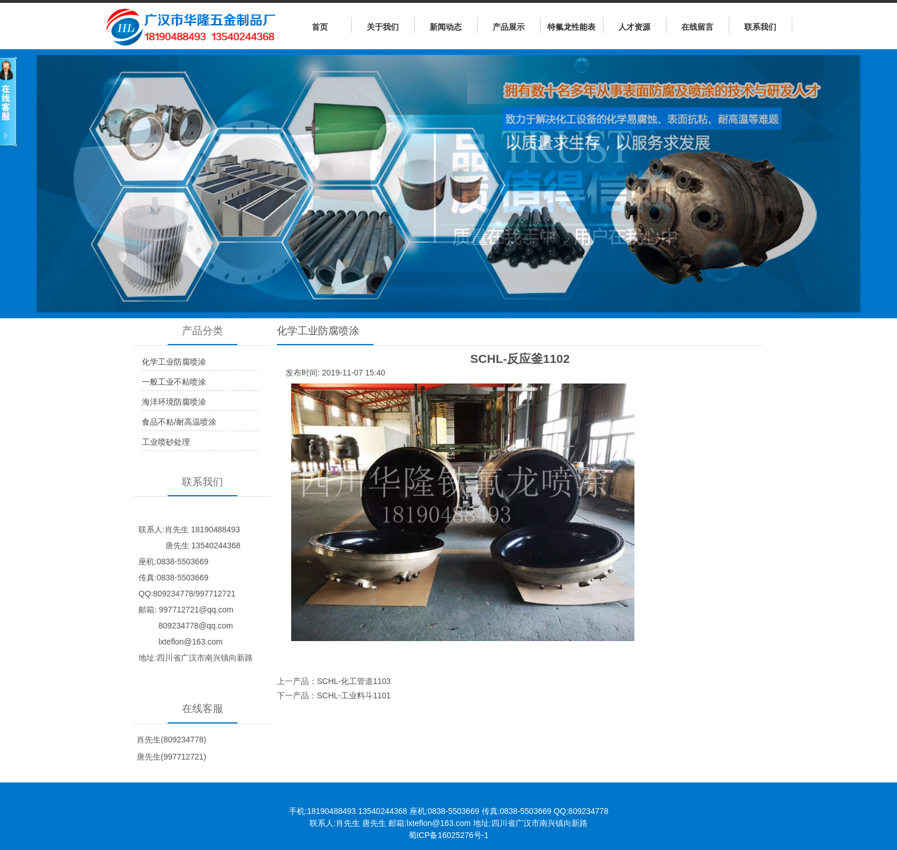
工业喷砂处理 (166, 441)
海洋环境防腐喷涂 (174, 401)
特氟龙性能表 (571, 26)
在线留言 (697, 26)
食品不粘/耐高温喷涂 (179, 421)
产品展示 (509, 26)
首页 (320, 26)
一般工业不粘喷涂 (174, 381)
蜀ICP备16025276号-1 (448, 835)
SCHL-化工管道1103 (354, 681)
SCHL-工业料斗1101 (354, 695)
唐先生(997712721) (171, 756)
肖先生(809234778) (171, 739)
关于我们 (383, 26)
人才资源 (634, 26)
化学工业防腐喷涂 (174, 361)
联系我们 (760, 26)
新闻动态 (446, 26)
